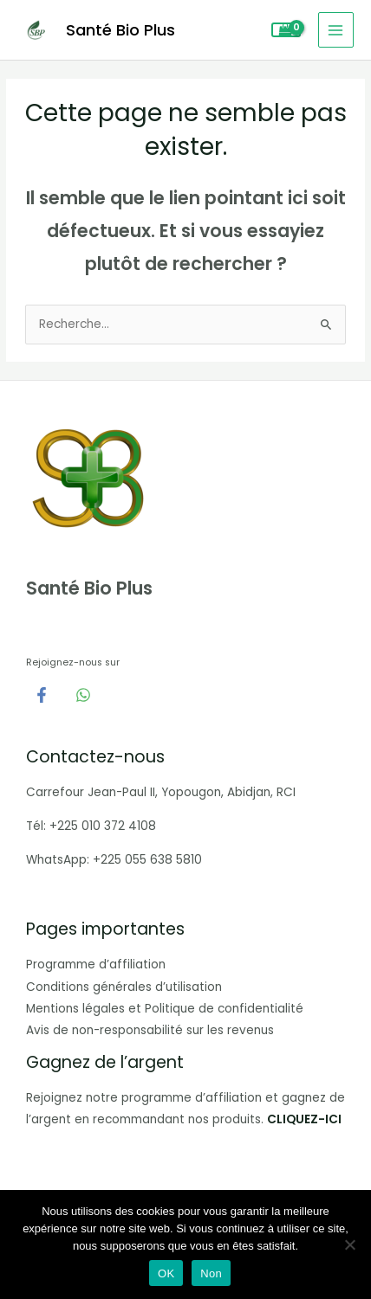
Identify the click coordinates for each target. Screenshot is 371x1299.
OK (166, 1273)
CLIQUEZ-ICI (304, 1119)
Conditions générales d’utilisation (124, 987)
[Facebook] (41, 695)
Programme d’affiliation (96, 964)
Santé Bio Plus (120, 30)
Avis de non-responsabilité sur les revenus (150, 1030)
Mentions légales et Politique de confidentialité (164, 1008)
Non (211, 1273)
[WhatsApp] (83, 695)
